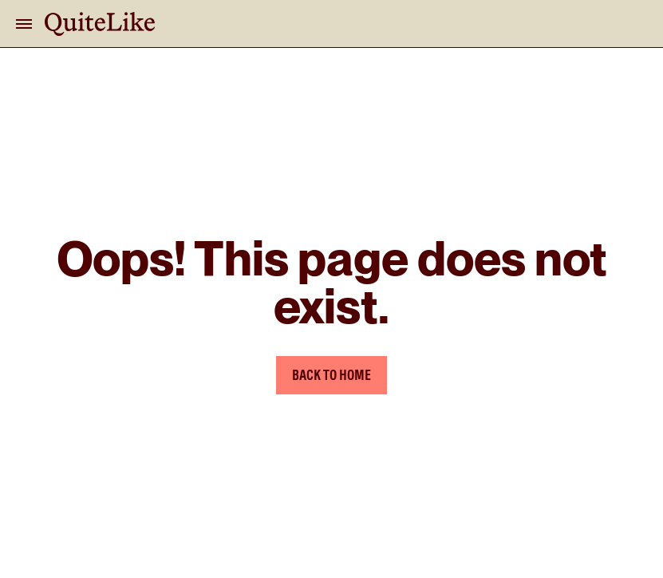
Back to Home (331, 374)
